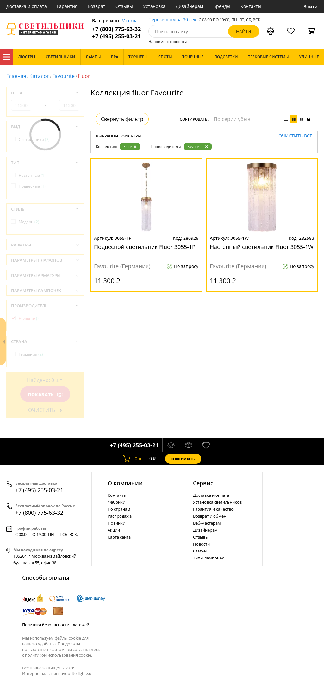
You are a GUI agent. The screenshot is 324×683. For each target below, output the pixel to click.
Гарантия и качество (213, 509)
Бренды (221, 6)
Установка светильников (217, 502)
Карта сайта (119, 537)
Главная (16, 76)
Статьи (200, 551)
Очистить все (295, 136)
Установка (154, 6)
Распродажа (120, 516)
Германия (31, 354)
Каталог (6, 57)
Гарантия (67, 6)
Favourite (63, 76)
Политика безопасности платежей (55, 625)
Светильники (34, 139)
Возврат (96, 6)
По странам (119, 509)
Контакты (250, 6)
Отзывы (124, 6)
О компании (125, 483)
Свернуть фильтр (122, 119)
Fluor (130, 146)
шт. (134, 459)
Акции (114, 530)
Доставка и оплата (26, 6)
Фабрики (116, 502)
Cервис (203, 483)
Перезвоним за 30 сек (172, 19)
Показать (45, 395)
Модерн (29, 222)
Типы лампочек (208, 558)
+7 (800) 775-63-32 (116, 29)
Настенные (32, 175)
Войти (310, 6)
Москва (130, 20)
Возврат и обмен (209, 516)
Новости (201, 544)
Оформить (183, 458)
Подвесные (32, 186)
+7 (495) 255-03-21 (116, 36)
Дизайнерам (189, 6)
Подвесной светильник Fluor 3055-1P (145, 247)
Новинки (116, 523)
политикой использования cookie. (58, 655)
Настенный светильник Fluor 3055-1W (262, 247)
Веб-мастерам (207, 523)
